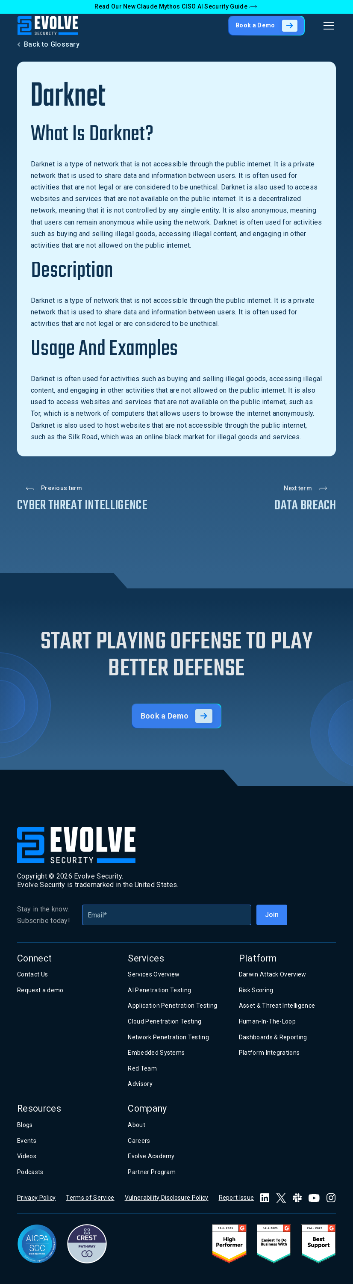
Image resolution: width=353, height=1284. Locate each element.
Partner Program (152, 1172)
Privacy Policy (36, 1197)
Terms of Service (90, 1197)
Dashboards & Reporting (273, 1037)
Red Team (142, 1068)
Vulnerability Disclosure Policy (167, 1197)
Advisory (140, 1083)
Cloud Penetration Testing (164, 1021)
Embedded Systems (156, 1052)
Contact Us (32, 974)
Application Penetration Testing (172, 1005)
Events (26, 1140)
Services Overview (153, 974)
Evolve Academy (151, 1156)
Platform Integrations (269, 1052)
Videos (26, 1156)
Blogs (25, 1124)
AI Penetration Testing (159, 990)
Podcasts (30, 1172)
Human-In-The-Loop (267, 1021)
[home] (48, 25)
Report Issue (236, 1197)
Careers (139, 1140)
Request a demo (40, 990)
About (136, 1124)
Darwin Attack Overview (272, 974)
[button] (326, 25)
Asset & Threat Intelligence (277, 1005)
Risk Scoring (256, 990)
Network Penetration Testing (168, 1037)
